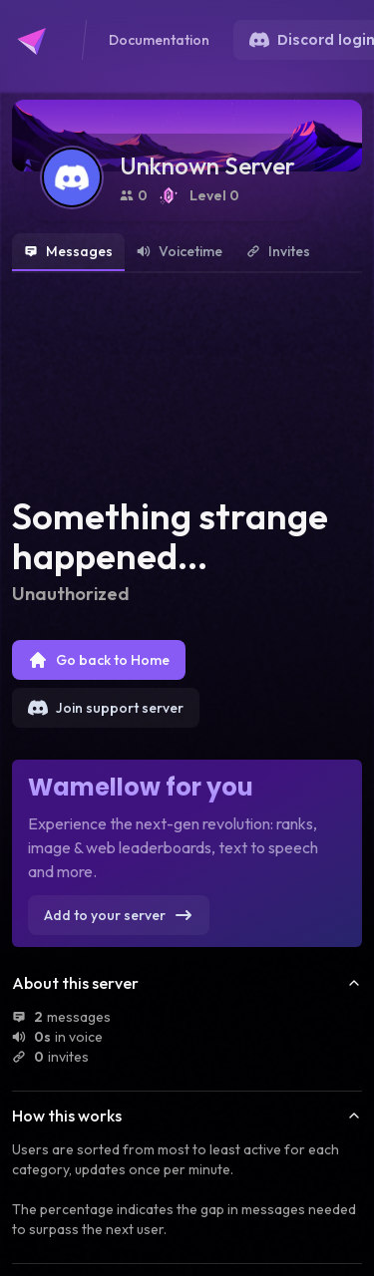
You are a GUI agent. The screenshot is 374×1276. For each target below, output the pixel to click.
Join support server (106, 708)
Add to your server (118, 915)
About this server (187, 983)
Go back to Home (99, 660)
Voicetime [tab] (179, 251)
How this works (187, 1115)
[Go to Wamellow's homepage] (40, 40)
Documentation (159, 40)
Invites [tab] (278, 251)
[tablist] (187, 253)
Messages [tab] (68, 251)
